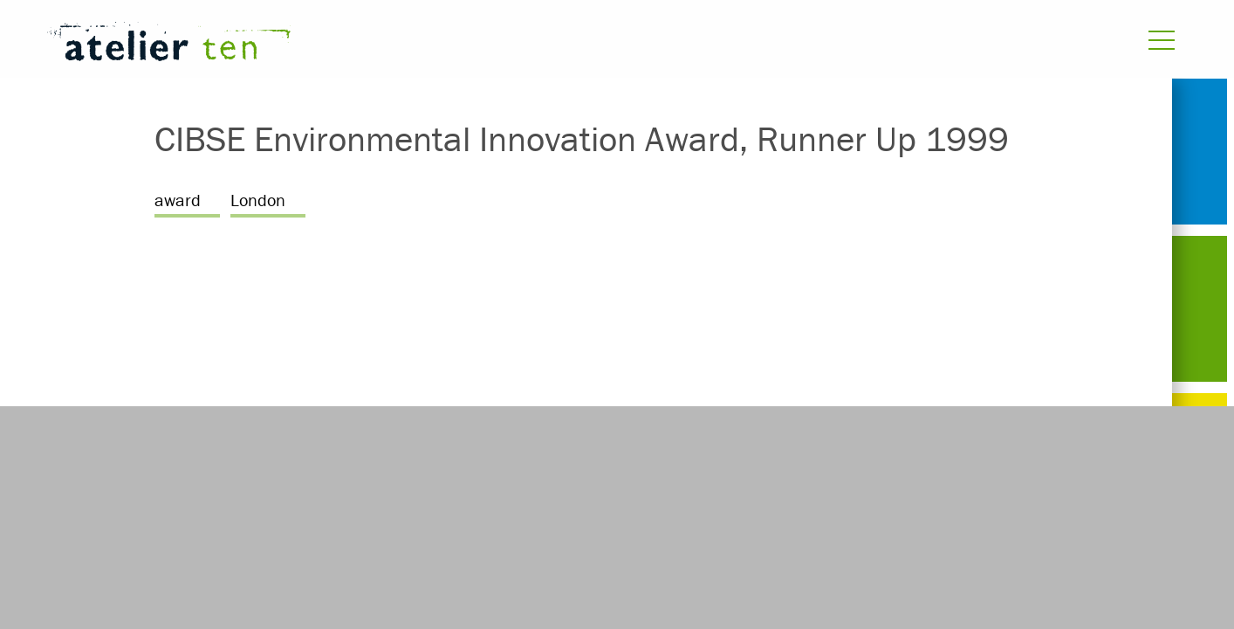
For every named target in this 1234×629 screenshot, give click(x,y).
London (257, 200)
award (177, 200)
